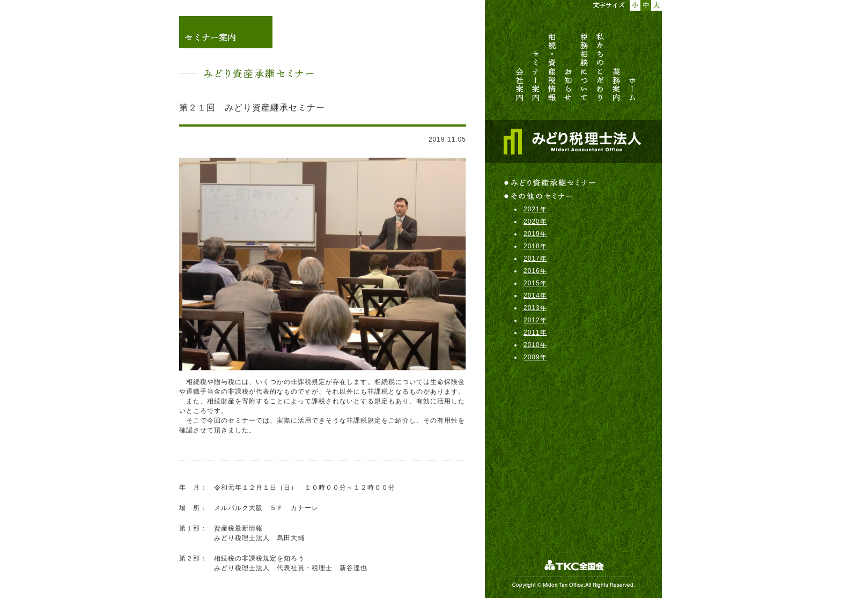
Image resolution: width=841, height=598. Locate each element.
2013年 (535, 308)
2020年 (535, 221)
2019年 (535, 234)
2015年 (535, 283)
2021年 (535, 209)
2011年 (535, 332)
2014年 (535, 295)
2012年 (535, 320)
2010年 (535, 345)
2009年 (535, 357)
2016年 (535, 271)
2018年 (535, 246)
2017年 (535, 258)
